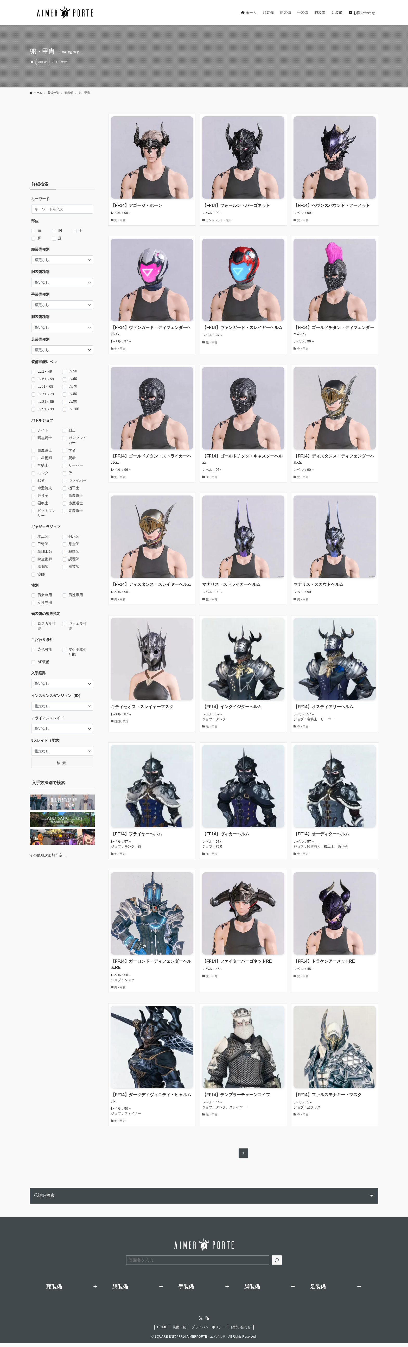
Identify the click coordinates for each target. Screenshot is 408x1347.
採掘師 (42, 566)
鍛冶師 (73, 536)
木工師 (42, 536)
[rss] (207, 1321)
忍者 (41, 480)
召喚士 (42, 503)
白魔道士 (44, 450)
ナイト (42, 430)
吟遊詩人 (44, 488)
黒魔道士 (75, 495)
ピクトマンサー (46, 513)
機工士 (73, 488)
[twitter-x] (201, 1321)
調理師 (73, 559)
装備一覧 (179, 1331)
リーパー (75, 465)
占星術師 (44, 458)
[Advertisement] (62, 140)
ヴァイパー (77, 480)
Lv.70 (72, 386)
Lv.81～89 (45, 401)
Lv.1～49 (44, 371)
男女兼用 (44, 595)
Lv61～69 (45, 386)
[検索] (277, 1263)
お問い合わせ (241, 1331)
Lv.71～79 (45, 394)
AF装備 (43, 662)
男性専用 (75, 595)
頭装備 (42, 61)
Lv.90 (72, 401)
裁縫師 (73, 551)
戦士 (72, 430)
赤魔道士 (75, 503)
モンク (42, 473)
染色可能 (44, 649)
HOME (162, 1331)
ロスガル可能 (46, 626)
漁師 (41, 574)
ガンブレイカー (77, 440)
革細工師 (44, 551)
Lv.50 (72, 371)
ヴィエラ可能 (77, 626)
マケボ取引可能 (77, 651)
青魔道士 (75, 511)
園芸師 (73, 566)
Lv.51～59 (45, 379)
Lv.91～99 (45, 409)
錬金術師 (44, 559)
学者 (72, 450)
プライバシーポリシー (208, 1331)
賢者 (72, 458)
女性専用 (44, 602)
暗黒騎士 (44, 438)
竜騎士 (42, 465)
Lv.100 (73, 409)
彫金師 (73, 544)
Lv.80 (72, 394)
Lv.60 (72, 379)
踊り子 (42, 495)
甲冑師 (42, 544)
